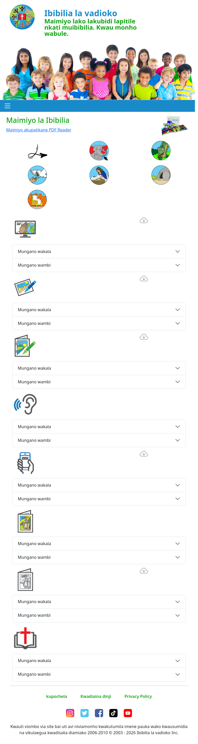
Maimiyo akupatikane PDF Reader (38, 130)
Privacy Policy (138, 696)
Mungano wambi (34, 265)
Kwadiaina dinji (95, 696)
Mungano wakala (34, 251)
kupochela (56, 696)
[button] (7, 106)
